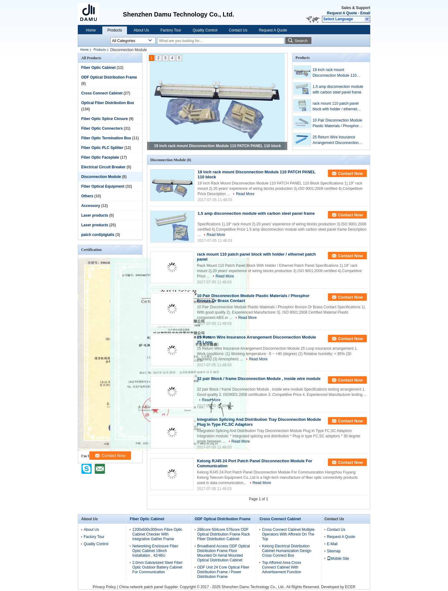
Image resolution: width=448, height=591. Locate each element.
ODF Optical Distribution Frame (109, 77)
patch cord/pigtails (97, 235)
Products (114, 30)
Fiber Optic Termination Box (106, 138)
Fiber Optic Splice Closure (104, 119)
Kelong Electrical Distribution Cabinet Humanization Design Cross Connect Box (286, 551)
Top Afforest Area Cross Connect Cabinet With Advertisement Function (281, 567)
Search (301, 40)
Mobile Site (338, 558)
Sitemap (334, 551)
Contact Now (350, 173)
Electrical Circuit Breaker (103, 167)
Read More (245, 194)
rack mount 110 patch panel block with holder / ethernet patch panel (336, 106)
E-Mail (332, 544)
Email (365, 13)
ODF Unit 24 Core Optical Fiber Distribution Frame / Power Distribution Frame (223, 572)
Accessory (90, 206)
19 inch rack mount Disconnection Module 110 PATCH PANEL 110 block (217, 146)
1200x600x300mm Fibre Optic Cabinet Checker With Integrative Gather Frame (157, 534)
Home (91, 30)
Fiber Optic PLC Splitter (102, 148)
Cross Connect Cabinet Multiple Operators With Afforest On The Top (288, 534)
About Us (141, 30)
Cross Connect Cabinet (102, 93)
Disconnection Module (101, 177)
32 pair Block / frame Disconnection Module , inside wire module (258, 378)
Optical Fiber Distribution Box (107, 103)
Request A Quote (342, 13)
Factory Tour (171, 30)
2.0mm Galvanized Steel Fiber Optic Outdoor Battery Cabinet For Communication (157, 567)
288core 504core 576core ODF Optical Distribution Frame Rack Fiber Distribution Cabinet (223, 534)
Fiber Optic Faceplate (100, 157)
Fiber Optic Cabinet (98, 67)
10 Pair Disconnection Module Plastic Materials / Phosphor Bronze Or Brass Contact (337, 123)
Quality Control (205, 30)
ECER (350, 587)
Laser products (94, 215)
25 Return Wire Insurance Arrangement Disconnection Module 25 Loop (336, 140)
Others (87, 196)
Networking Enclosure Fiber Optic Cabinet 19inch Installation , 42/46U (155, 551)
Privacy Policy (104, 587)
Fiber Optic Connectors (102, 128)
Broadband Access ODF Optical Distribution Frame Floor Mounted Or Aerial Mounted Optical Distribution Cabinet (223, 553)
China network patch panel (141, 587)
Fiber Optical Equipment (102, 186)
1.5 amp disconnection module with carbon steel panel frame (338, 89)
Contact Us (238, 30)
